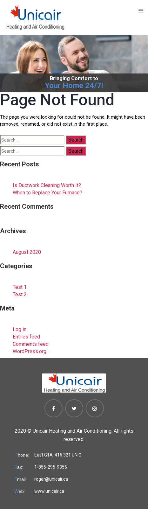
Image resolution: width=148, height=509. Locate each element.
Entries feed (26, 337)
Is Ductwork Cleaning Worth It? (47, 185)
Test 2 (20, 294)
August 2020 (27, 252)
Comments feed (31, 344)
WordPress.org (29, 351)
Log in (19, 329)
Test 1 (20, 287)
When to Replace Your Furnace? (47, 193)
